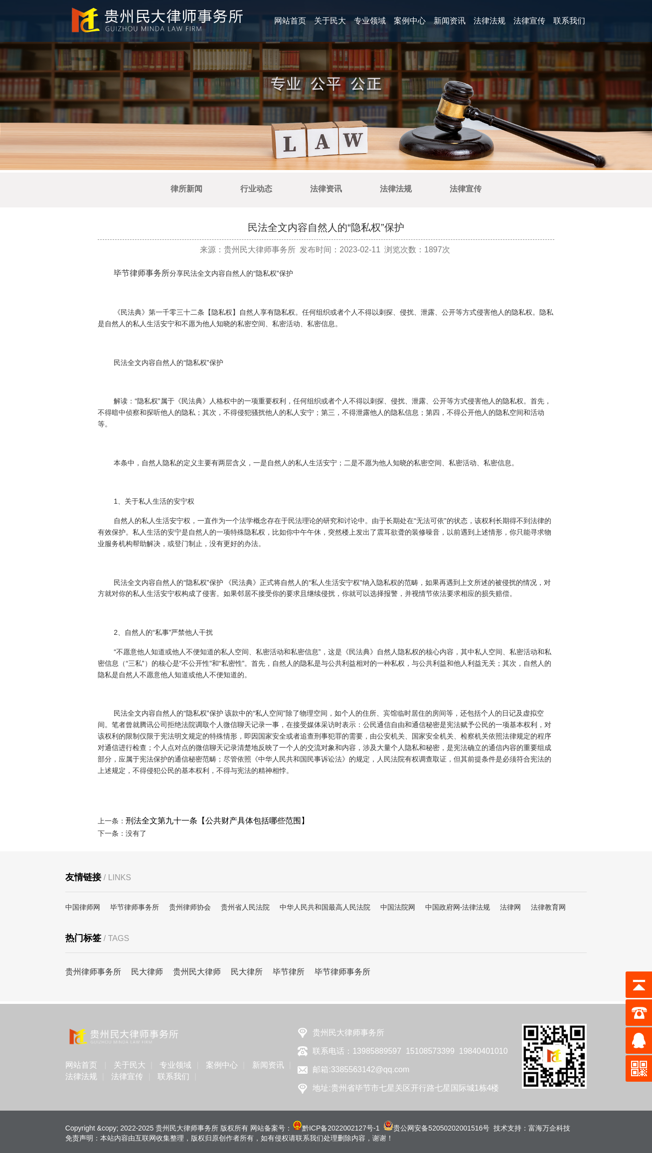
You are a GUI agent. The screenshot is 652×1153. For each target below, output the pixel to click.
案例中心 (410, 20)
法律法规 (489, 20)
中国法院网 (397, 907)
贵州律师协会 (190, 907)
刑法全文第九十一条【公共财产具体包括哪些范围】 (217, 820)
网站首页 (290, 20)
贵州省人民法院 (245, 907)
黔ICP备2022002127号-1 (341, 1128)
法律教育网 (548, 907)
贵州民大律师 (197, 971)
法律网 (510, 907)
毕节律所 (289, 971)
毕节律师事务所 (141, 273)
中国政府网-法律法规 (457, 907)
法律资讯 (326, 189)
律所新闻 (186, 189)
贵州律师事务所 (93, 971)
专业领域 (370, 20)
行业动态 (256, 189)
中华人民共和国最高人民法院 (325, 907)
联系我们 (569, 20)
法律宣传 (529, 20)
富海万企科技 (549, 1128)
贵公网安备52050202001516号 (441, 1128)
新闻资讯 (450, 20)
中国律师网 (82, 907)
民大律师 (147, 971)
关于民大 (330, 20)
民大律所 (247, 971)
